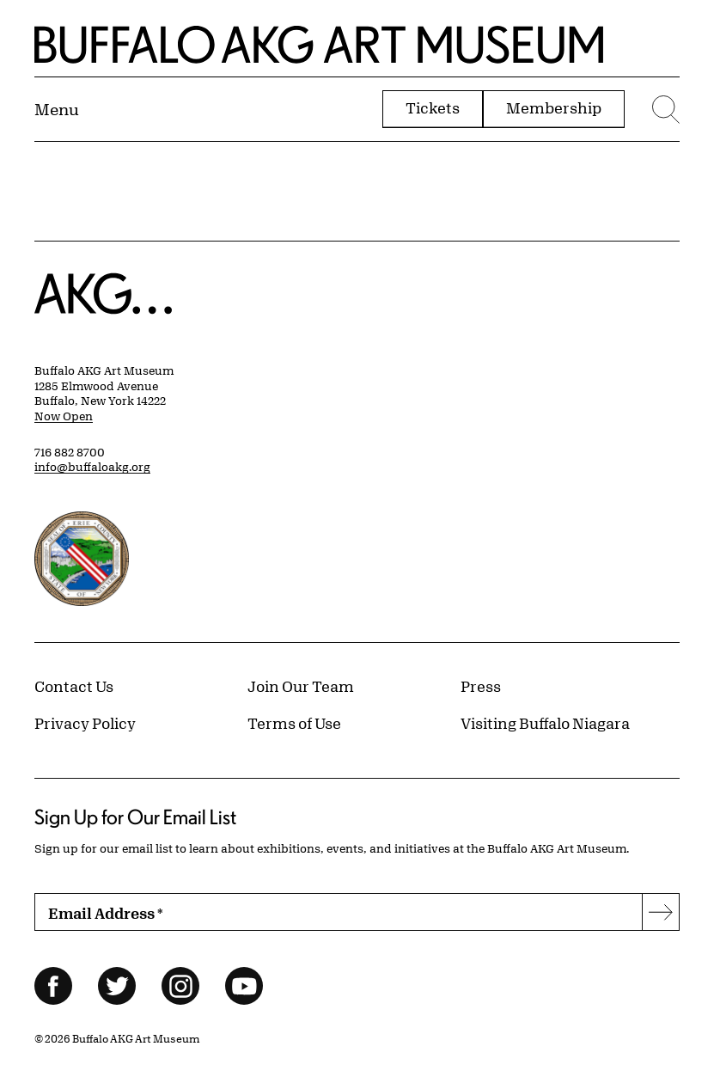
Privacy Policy (85, 722)
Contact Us (73, 685)
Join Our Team (300, 685)
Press (481, 685)
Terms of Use (294, 722)
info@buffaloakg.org (92, 467)
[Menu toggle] (56, 109)
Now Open (63, 416)
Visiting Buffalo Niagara (545, 722)
